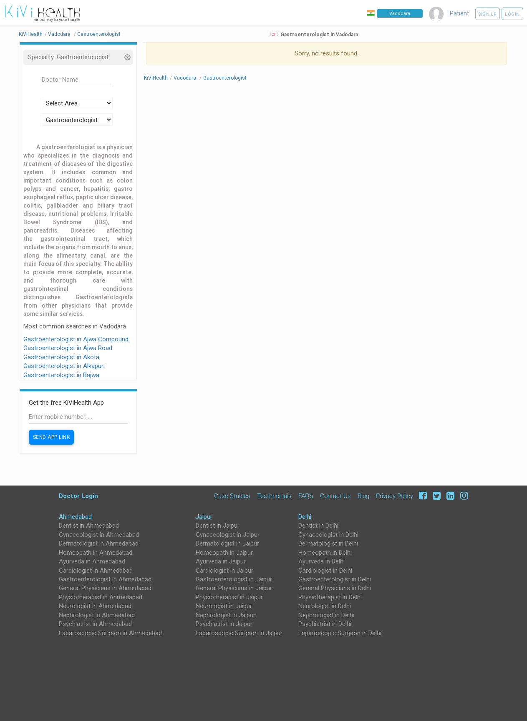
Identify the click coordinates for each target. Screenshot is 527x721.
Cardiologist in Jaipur (224, 570)
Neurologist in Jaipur (224, 606)
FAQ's (305, 496)
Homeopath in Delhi (325, 552)
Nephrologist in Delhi (326, 615)
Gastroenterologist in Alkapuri (64, 366)
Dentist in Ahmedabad (89, 525)
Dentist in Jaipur (218, 525)
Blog (363, 496)
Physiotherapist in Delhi (330, 597)
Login (512, 14)
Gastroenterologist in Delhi (334, 579)
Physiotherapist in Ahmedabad (100, 597)
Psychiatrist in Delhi (324, 624)
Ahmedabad (75, 517)
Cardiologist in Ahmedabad (96, 570)
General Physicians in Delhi (334, 588)
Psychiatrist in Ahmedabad (95, 624)
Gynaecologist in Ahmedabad (99, 534)
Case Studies (232, 496)
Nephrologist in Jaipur (225, 615)
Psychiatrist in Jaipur (224, 624)
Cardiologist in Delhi (325, 570)
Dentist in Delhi (318, 525)
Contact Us (335, 496)
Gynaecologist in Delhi (328, 534)
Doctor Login (78, 496)
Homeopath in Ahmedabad (95, 552)
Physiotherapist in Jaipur (229, 597)
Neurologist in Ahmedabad (95, 606)
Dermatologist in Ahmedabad (99, 543)
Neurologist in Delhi (324, 606)
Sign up (488, 14)
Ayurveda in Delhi (321, 561)
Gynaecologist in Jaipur (228, 534)
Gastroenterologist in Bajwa (61, 375)
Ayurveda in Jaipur (221, 561)
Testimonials (274, 496)
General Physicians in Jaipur (234, 588)
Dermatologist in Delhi (328, 543)
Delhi (304, 517)
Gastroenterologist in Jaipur (234, 579)
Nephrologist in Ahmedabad (97, 615)
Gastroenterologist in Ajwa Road (67, 348)
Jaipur (204, 517)
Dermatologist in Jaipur (227, 543)
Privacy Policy (394, 496)
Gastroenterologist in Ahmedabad (105, 579)
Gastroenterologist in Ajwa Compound (76, 339)
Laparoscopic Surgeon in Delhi (339, 633)
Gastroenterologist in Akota (61, 357)
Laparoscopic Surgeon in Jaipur (239, 633)
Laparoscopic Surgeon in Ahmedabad (110, 633)
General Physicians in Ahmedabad (105, 588)
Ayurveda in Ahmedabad (92, 561)
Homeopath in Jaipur (224, 552)
